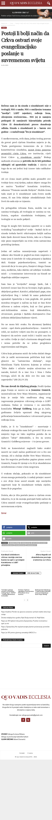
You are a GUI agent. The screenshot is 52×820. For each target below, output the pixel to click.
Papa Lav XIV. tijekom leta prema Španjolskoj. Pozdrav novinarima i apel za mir (24, 622)
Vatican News (8, 607)
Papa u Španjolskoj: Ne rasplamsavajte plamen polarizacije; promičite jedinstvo (25, 628)
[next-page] (27, 600)
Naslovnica (4, 23)
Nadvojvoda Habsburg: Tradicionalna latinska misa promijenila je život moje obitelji (43, 592)
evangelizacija (26, 543)
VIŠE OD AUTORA (33, 573)
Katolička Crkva (7, 545)
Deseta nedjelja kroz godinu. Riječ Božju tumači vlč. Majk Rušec (23, 618)
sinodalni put (31, 545)
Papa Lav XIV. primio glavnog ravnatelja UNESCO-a (18, 633)
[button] (13, 527)
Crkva (11, 23)
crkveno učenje (14, 543)
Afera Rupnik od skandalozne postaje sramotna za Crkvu (41, 557)
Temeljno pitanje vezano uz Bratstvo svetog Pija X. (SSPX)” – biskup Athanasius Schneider (8, 593)
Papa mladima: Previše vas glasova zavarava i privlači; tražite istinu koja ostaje (26, 613)
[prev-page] (24, 600)
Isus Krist (43, 543)
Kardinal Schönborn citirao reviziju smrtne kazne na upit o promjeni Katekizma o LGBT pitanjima (12, 559)
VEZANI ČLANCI (18, 573)
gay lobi (35, 543)
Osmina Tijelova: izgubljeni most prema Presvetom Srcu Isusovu (26, 592)
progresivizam (20, 545)
